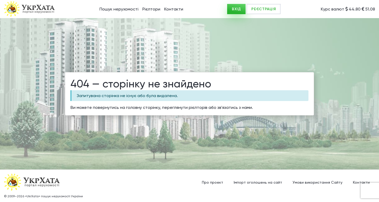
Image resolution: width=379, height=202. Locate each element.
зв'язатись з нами (234, 107)
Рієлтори (151, 9)
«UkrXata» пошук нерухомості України (54, 196)
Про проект (212, 182)
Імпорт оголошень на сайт (258, 182)
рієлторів (198, 107)
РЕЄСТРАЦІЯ (263, 9)
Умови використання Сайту (317, 182)
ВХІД (236, 9)
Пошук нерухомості (118, 9)
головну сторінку (143, 107)
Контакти (173, 9)
